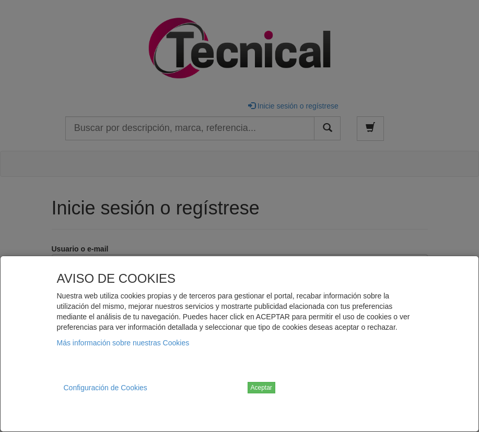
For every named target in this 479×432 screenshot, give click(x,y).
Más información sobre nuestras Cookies (123, 343)
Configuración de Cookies (105, 387)
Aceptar (261, 387)
